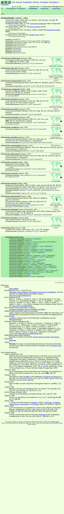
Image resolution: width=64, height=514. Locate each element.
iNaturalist (35, 41)
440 (53, 20)
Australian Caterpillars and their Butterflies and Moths (27, 309)
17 (56, 187)
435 (53, 397)
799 (46, 411)
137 (18, 363)
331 (10, 390)
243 (52, 389)
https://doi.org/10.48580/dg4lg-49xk (30, 333)
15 (10, 399)
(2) (41, 82)
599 (16, 399)
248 (56, 404)
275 (43, 20)
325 (11, 72)
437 (39, 378)
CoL (28, 41)
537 (38, 364)
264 (50, 82)
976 (60, 185)
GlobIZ (23, 25)
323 (13, 141)
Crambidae (53, 2)
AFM (26, 206)
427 (30, 390)
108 (6, 200)
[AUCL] (18, 25)
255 (19, 411)
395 (44, 416)
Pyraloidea (44, 2)
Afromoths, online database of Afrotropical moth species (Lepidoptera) (32, 292)
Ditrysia (36, 2)
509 (33, 411)
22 (27, 363)
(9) (40, 70)
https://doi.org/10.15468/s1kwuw (20, 295)
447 (9, 95)
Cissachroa (22, 8)
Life (14, 2)
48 (10, 364)
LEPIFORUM (48, 86)
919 (11, 121)
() (44, 8)
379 (55, 363)
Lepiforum (12, 318)
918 (49, 42)
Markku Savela (55, 421)
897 (51, 373)
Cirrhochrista (33, 8)
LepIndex (16, 41)
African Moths (14, 289)
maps (60, 66)
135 (17, 213)
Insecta (19, 2)
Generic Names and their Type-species (46, 337)
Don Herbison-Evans (11, 124)
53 (61, 378)
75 (47, 364)
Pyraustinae (5, 4)
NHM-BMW (15, 39)
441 (51, 187)
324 (58, 147)
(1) (40, 198)
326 (55, 111)
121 (44, 366)
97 (60, 383)
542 (45, 193)
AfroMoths (23, 41)
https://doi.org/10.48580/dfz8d (22, 306)
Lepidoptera (28, 2)
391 (19, 93)
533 (50, 378)
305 (29, 380)
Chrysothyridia (10, 8)
